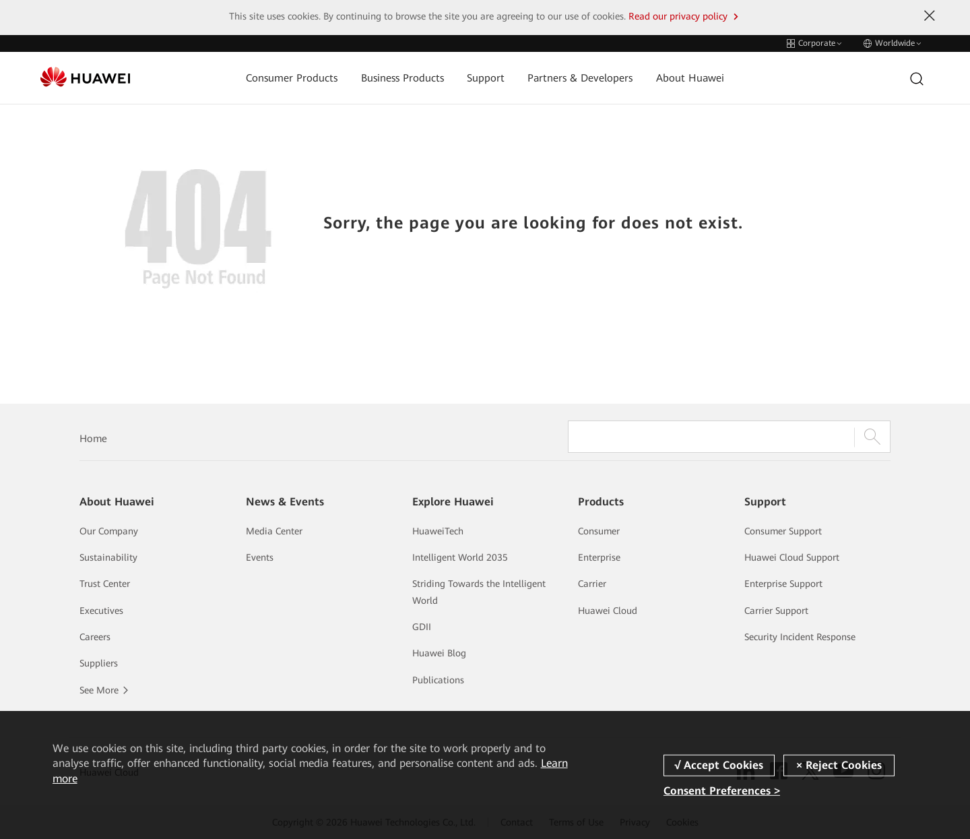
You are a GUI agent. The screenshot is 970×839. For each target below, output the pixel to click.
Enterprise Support (783, 583)
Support (486, 78)
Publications (438, 680)
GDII (421, 626)
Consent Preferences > (722, 790)
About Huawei (690, 78)
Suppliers (98, 663)
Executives (101, 610)
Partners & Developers (580, 78)
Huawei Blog (439, 653)
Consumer (599, 531)
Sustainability (108, 557)
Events (259, 557)
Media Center (274, 531)
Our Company (108, 531)
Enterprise (599, 557)
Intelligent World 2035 (460, 557)
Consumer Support (783, 531)
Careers (94, 636)
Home (93, 439)
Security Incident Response (799, 636)
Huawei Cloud (607, 610)
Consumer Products (291, 78)
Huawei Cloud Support (791, 557)
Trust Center (104, 583)
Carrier (592, 583)
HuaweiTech (437, 531)
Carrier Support (776, 610)
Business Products (402, 78)
